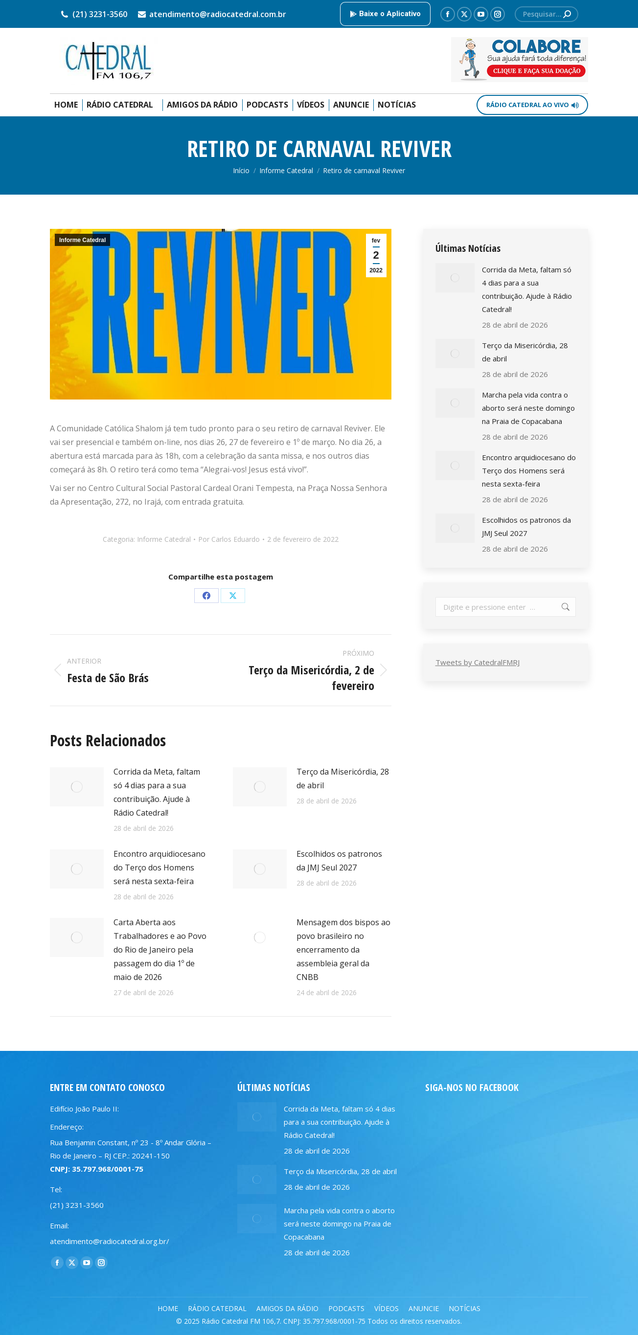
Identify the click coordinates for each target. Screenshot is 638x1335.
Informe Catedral (82, 240)
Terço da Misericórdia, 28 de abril (342, 778)
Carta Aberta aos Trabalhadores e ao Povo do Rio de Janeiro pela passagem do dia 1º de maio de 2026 (160, 949)
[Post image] (77, 786)
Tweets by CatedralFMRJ (477, 662)
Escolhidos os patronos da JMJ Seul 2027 (339, 860)
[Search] (546, 14)
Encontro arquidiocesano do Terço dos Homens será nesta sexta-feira (159, 867)
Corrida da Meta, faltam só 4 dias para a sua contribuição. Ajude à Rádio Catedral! (157, 792)
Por (229, 539)
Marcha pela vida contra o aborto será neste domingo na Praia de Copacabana (528, 408)
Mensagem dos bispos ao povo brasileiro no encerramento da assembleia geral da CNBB (343, 949)
